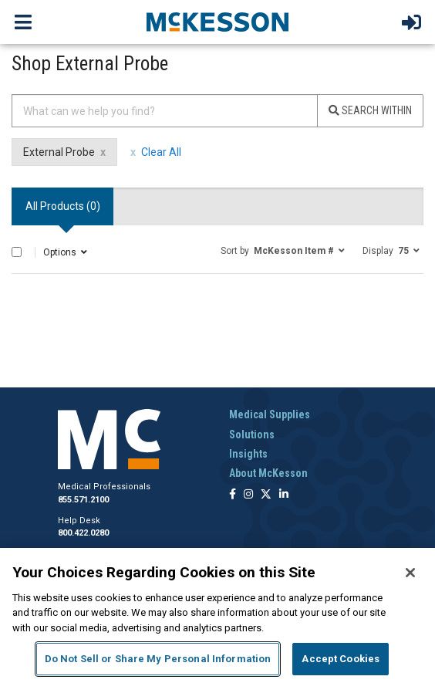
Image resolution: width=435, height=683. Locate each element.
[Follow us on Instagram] (248, 495)
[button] (283, 250)
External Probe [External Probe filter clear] (59, 152)
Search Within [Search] (370, 110)
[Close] (410, 573)
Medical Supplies (269, 414)
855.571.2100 (83, 500)
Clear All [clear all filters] (161, 152)
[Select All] (17, 252)
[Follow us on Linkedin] (283, 495)
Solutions (252, 434)
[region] (217, 615)
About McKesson (268, 473)
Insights (248, 454)
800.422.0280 (83, 533)
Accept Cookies (340, 658)
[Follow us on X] (266, 495)
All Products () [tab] (62, 206)
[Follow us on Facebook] (232, 495)
